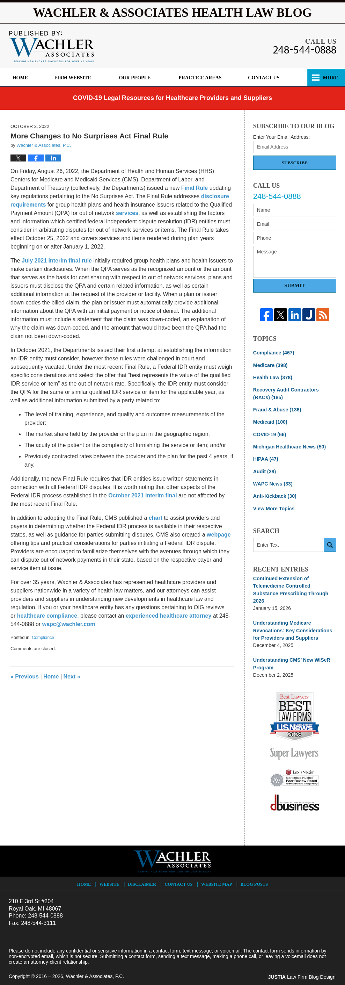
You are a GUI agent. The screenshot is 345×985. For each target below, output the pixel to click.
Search (330, 543)
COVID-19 (269, 433)
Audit (264, 470)
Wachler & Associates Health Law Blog (51, 46)
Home (21, 77)
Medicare (270, 365)
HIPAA (265, 458)
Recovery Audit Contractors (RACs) (294, 393)
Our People (138, 77)
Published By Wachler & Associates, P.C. (304, 46)
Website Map (217, 873)
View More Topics (273, 507)
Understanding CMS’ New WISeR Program (291, 653)
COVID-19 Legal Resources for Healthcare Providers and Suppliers (172, 97)
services (127, 213)
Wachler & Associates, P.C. (95, 966)
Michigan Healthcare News (289, 445)
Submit (294, 285)
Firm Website (75, 77)
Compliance (43, 637)
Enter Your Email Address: (281, 137)
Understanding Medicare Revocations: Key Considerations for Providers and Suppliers (292, 621)
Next (72, 677)
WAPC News (272, 482)
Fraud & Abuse (277, 409)
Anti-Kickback (274, 494)
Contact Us (268, 77)
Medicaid (270, 421)
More (329, 77)
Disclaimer (142, 873)
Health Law (272, 377)
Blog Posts (254, 873)
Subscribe (295, 162)
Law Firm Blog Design (303, 967)
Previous (24, 677)
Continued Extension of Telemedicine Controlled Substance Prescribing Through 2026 (294, 584)
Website (109, 873)
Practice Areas (203, 77)
